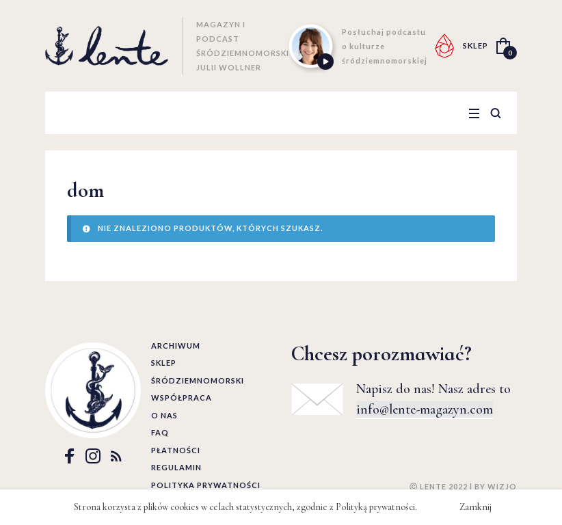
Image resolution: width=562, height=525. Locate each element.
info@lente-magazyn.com (424, 409)
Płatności (175, 450)
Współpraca (181, 397)
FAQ (160, 432)
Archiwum (175, 345)
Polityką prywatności (375, 507)
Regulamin (176, 467)
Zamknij (475, 507)
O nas (164, 415)
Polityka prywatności (205, 485)
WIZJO (502, 486)
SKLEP (475, 45)
